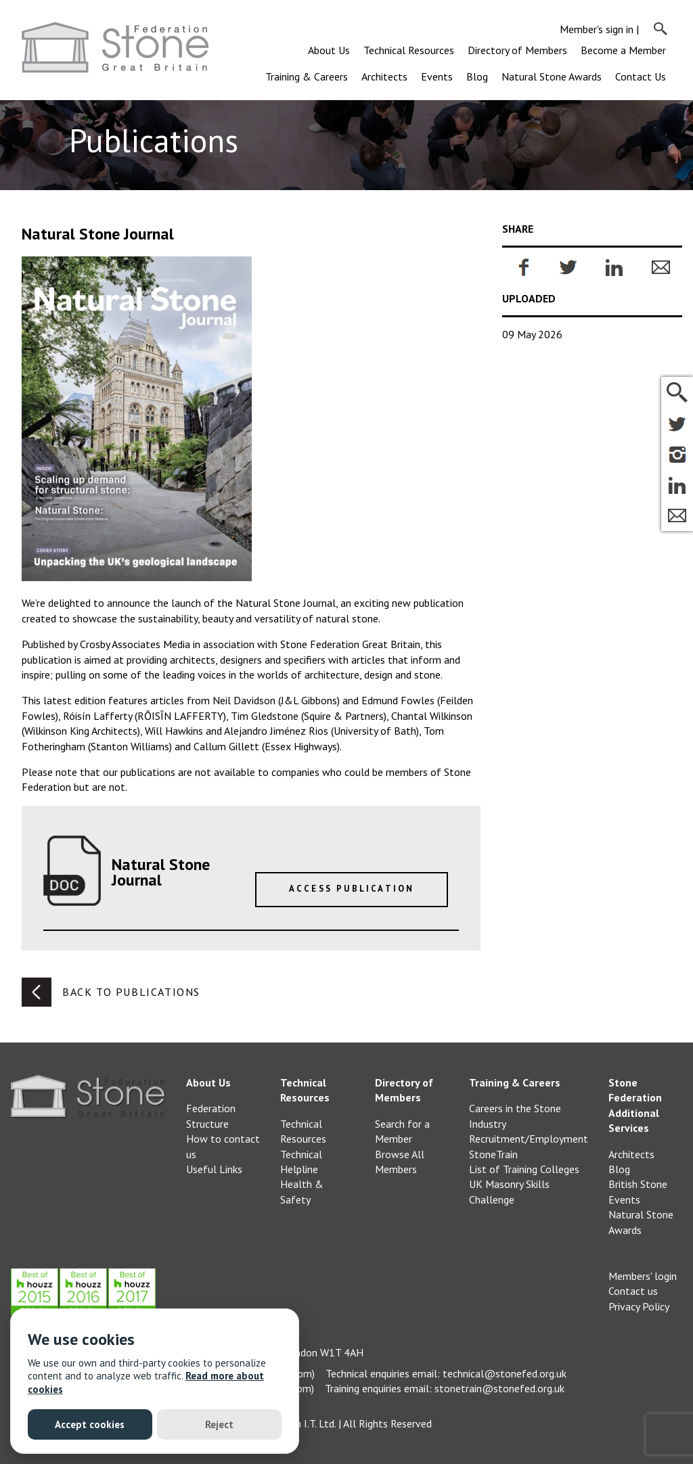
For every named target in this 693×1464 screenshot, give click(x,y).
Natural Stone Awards (551, 76)
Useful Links (214, 1169)
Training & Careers (306, 76)
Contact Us (640, 76)
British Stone (637, 1184)
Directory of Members (517, 50)
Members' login (642, 1276)
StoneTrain (493, 1154)
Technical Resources (408, 50)
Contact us (633, 1291)
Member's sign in (596, 29)
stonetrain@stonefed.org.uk (499, 1388)
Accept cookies (90, 1424)
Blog (477, 76)
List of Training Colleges (524, 1169)
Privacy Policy (638, 1306)
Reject (219, 1424)
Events (437, 76)
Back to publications (111, 992)
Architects (384, 76)
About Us (329, 50)
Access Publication (352, 888)
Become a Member (623, 50)
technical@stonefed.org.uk (504, 1373)
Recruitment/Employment (528, 1138)
